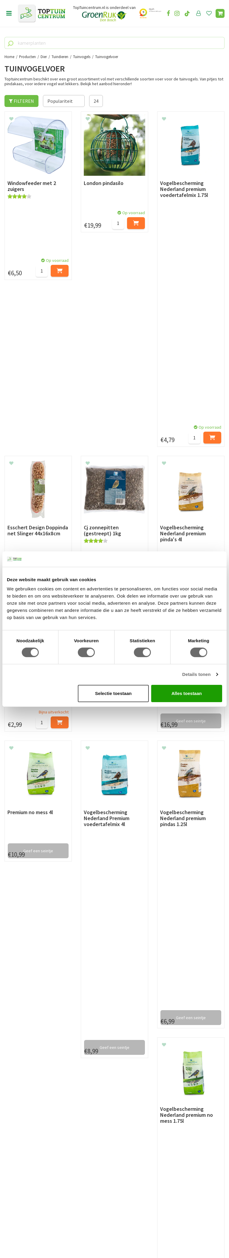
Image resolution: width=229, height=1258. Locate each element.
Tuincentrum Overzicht (150, 1237)
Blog (9, 1091)
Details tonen (196, 674)
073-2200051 (25, 1173)
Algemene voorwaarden (28, 1051)
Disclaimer (15, 1064)
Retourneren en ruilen (26, 1044)
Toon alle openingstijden (106, 1078)
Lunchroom (16, 1098)
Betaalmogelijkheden (26, 1030)
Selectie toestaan (113, 693)
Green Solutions (112, 1237)
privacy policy (145, 977)
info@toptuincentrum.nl (37, 1191)
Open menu (8, 13)
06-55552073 (25, 1182)
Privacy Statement (23, 1057)
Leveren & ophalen (23, 1037)
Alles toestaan (186, 693)
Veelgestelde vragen (25, 1071)
